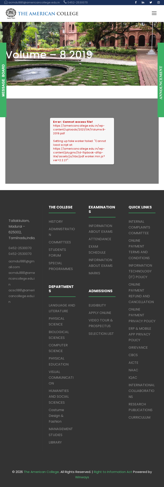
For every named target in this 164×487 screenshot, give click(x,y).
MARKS (94, 273)
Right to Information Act (113, 472)
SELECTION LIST (101, 333)
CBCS (133, 355)
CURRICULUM (139, 417)
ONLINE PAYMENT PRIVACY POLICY (142, 315)
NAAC (133, 370)
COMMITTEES (60, 242)
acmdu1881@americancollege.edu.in (22, 278)
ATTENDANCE (100, 239)
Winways (82, 477)
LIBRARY (55, 442)
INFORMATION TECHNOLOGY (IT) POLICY (140, 271)
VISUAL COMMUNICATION (61, 377)
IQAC (133, 377)
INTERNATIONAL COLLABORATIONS (142, 391)
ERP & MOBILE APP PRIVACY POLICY (140, 334)
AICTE (133, 362)
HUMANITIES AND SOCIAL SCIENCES (59, 396)
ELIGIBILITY (97, 305)
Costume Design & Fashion (56, 416)
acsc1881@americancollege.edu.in (22, 296)
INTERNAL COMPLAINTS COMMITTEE (139, 227)
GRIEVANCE (138, 347)
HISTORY (56, 221)
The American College (41, 472)
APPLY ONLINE (100, 312)
